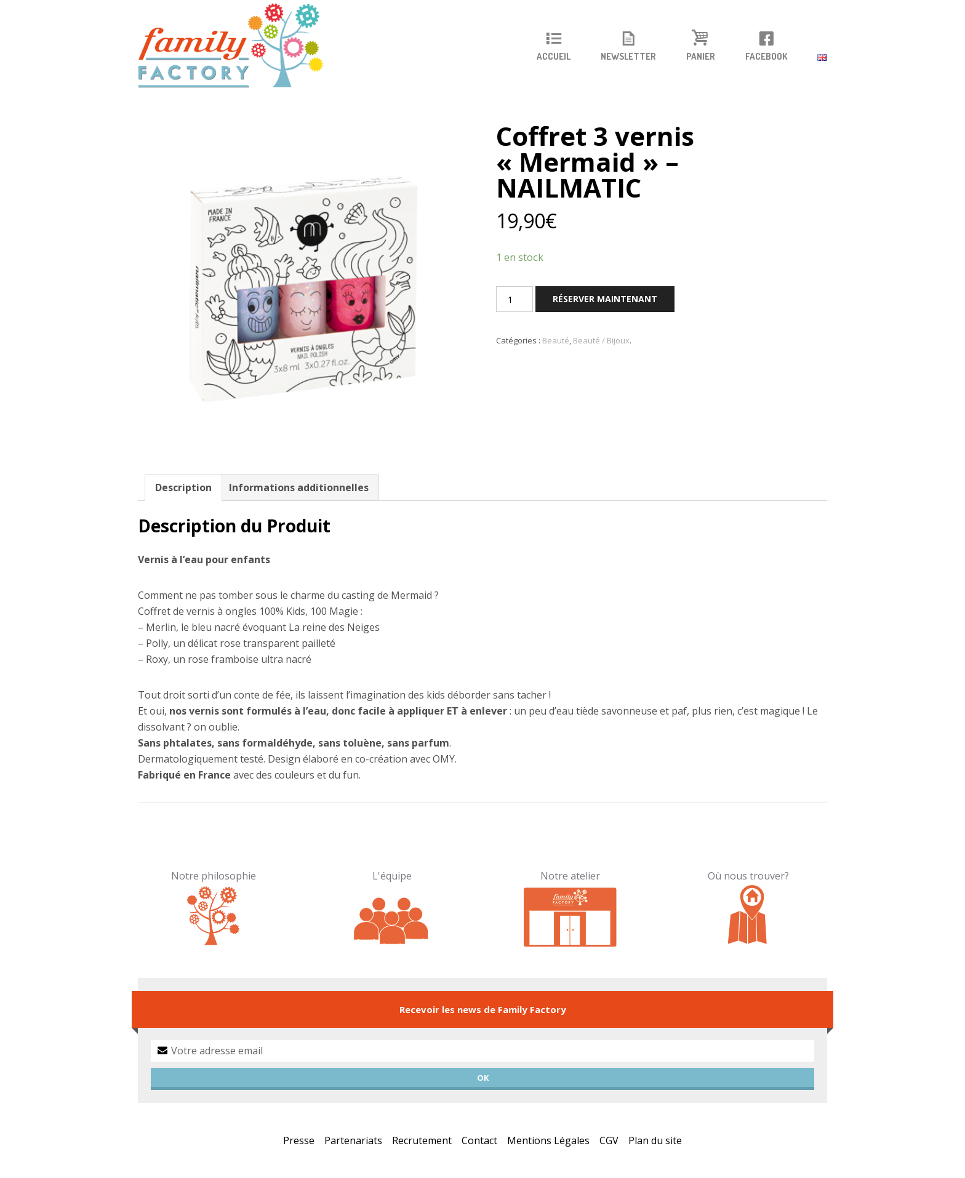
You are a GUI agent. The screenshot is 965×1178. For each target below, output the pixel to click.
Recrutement (422, 1140)
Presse (298, 1140)
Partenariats (353, 1140)
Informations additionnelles (299, 487)
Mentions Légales (548, 1140)
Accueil (554, 56)
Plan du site (655, 1140)
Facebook (766, 56)
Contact (479, 1140)
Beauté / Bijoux (601, 340)
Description (183, 487)
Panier (700, 56)
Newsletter (628, 56)
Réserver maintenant (605, 299)
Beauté (555, 340)
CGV (609, 1140)
